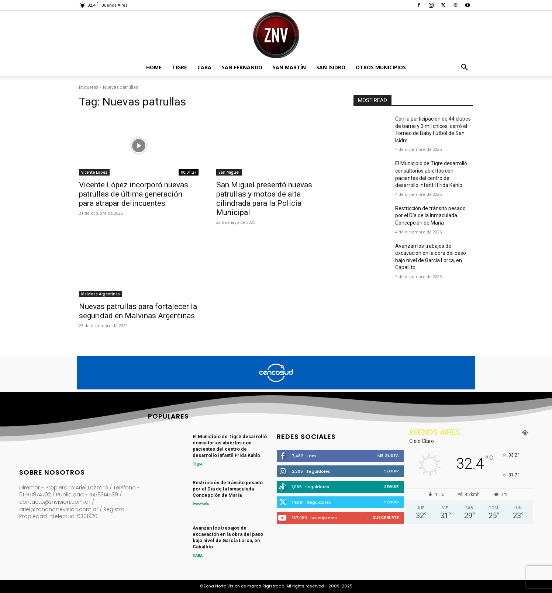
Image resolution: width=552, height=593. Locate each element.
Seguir (391, 471)
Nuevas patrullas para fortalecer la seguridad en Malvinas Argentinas (138, 311)
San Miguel (228, 172)
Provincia (201, 504)
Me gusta (388, 455)
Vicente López (94, 172)
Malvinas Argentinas (100, 293)
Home (154, 67)
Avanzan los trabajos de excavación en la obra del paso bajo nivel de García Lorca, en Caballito (228, 537)
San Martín (289, 67)
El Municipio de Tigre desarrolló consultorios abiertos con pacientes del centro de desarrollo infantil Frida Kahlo (230, 446)
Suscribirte (386, 517)
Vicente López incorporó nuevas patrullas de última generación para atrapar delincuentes (133, 194)
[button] (464, 68)
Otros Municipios (381, 67)
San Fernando (242, 67)
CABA (204, 67)
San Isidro (330, 67)
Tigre (179, 67)
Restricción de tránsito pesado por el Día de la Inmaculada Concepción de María (430, 215)
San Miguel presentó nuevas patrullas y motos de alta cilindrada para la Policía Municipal (264, 198)
